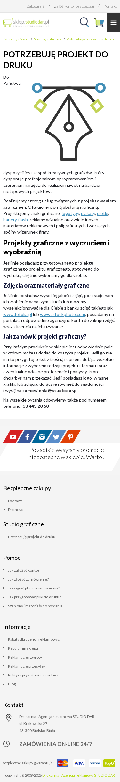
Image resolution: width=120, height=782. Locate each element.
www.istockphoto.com (62, 314)
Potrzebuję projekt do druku (90, 39)
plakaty (88, 213)
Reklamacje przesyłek (26, 666)
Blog (12, 684)
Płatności (16, 509)
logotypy (70, 213)
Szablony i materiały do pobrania (35, 605)
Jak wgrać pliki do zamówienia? (34, 588)
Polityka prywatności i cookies (33, 675)
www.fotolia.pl (17, 314)
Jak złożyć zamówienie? (28, 579)
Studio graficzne (47, 39)
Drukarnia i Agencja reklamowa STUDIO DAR (78, 775)
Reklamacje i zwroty (25, 657)
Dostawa (15, 500)
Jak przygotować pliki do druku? (34, 597)
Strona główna (16, 39)
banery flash (15, 219)
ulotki (102, 213)
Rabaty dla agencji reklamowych (35, 639)
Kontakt (110, 6)
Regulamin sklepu (23, 648)
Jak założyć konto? (23, 570)
